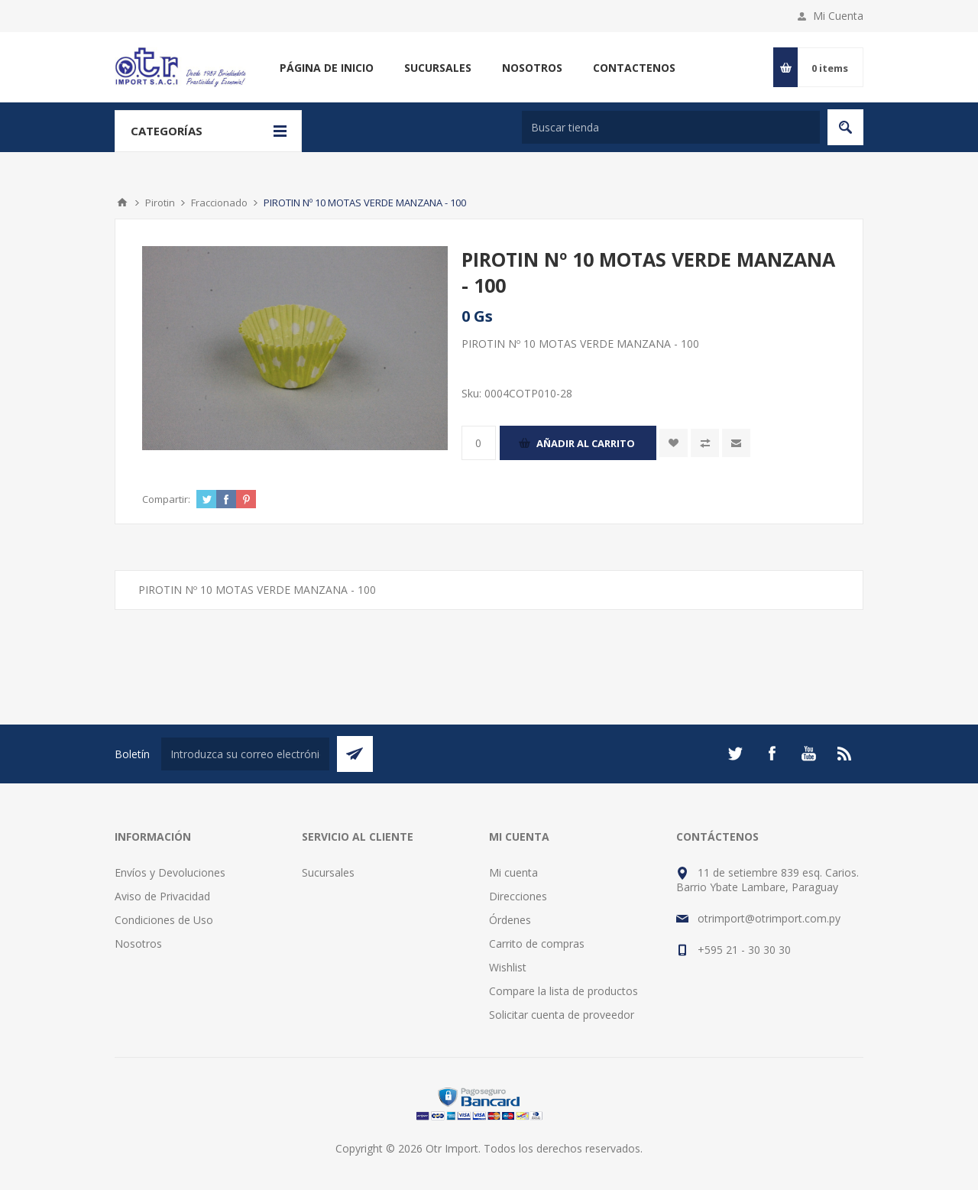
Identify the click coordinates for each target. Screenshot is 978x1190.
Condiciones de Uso (164, 920)
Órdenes (510, 920)
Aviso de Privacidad (162, 896)
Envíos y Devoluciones (170, 872)
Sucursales (437, 67)
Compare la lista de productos (563, 991)
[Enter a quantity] (478, 443)
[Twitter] (735, 753)
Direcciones (518, 896)
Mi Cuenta (838, 15)
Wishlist (507, 967)
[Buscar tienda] (671, 127)
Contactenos (634, 67)
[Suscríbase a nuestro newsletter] (245, 754)
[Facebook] (771, 753)
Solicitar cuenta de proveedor (561, 1014)
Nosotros (532, 67)
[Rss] (845, 753)
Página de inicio (327, 67)
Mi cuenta (513, 872)
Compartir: (166, 499)
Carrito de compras (537, 943)
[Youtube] (808, 753)
